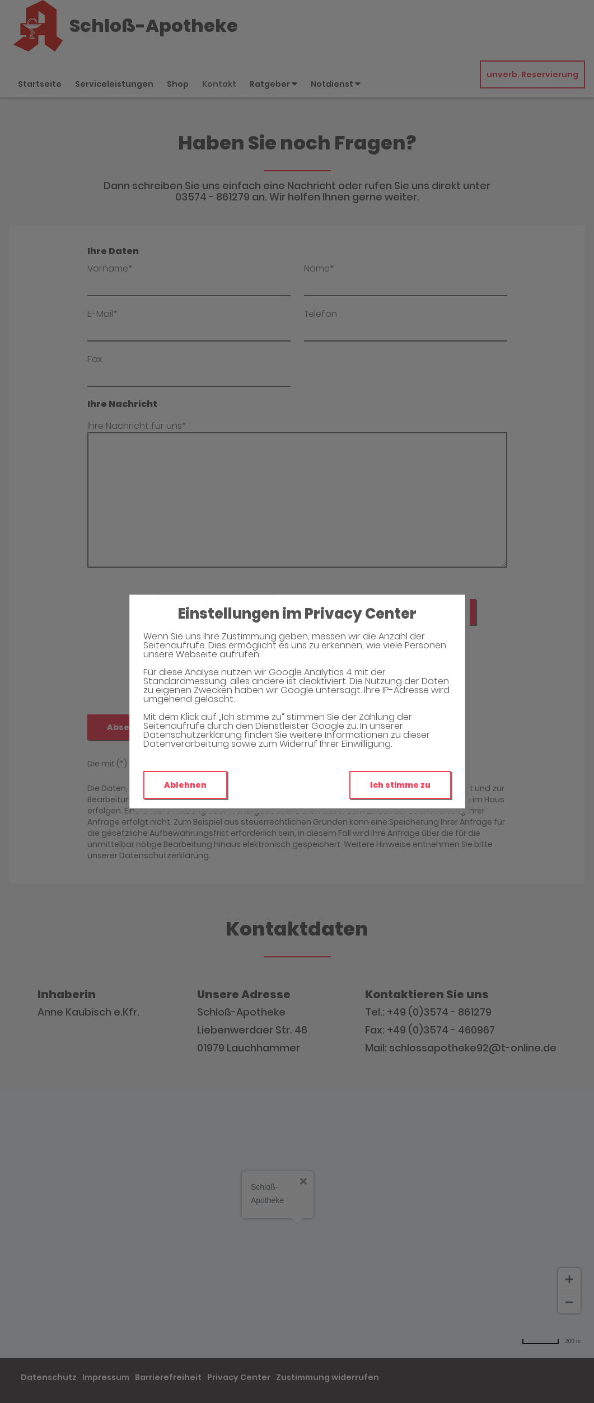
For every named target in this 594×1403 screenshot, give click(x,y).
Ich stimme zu (400, 785)
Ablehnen (185, 785)
